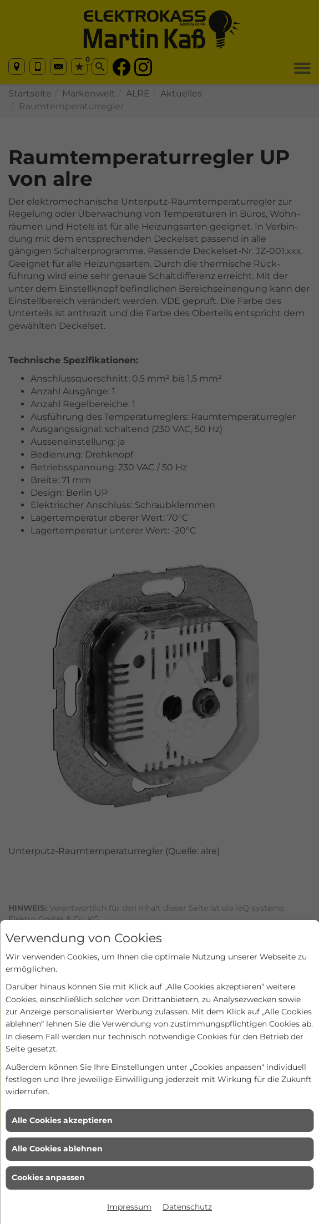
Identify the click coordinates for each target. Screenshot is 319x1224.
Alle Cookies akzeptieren (62, 1120)
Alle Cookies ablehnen (57, 1149)
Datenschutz (187, 1207)
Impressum (129, 1207)
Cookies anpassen (48, 1177)
